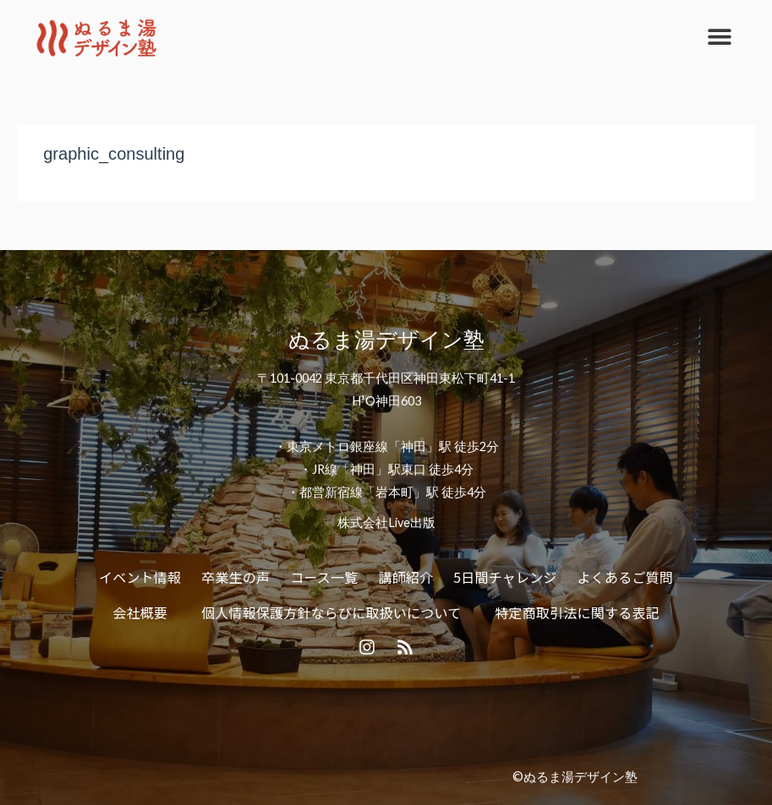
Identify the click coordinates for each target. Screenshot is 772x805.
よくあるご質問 (625, 577)
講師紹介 (405, 577)
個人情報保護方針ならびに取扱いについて (331, 612)
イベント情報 (140, 577)
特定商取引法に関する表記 (577, 612)
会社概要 (139, 612)
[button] (719, 36)
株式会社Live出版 (386, 522)
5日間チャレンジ (504, 577)
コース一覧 (324, 577)
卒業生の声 (235, 577)
